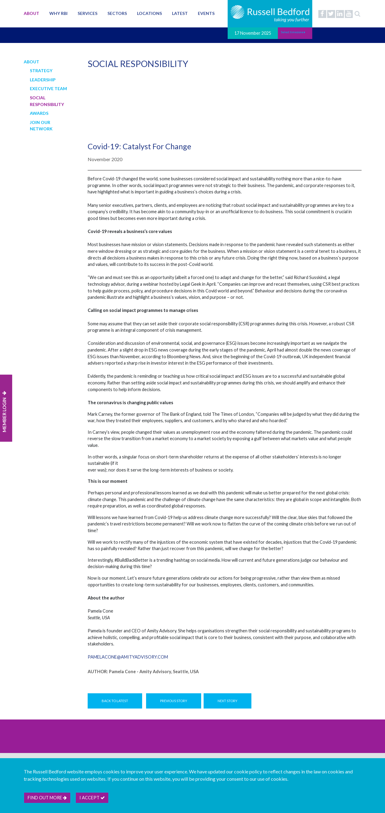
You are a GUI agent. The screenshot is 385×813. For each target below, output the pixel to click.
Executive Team (48, 88)
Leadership (43, 79)
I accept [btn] (92, 797)
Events (206, 13)
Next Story (227, 701)
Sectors (117, 13)
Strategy (41, 70)
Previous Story (173, 701)
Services (87, 13)
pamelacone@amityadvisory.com (128, 656)
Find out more (47, 797)
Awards (39, 113)
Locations (149, 13)
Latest (180, 13)
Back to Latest (115, 701)
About (31, 13)
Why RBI (58, 13)
